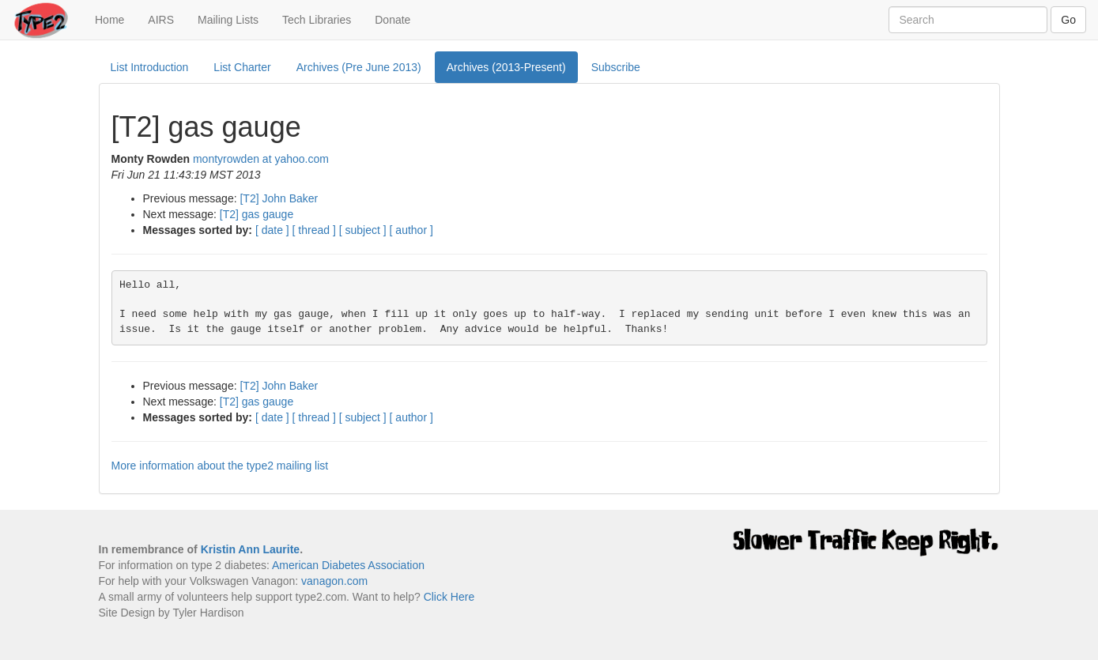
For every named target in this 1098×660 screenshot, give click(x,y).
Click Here (449, 596)
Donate (392, 19)
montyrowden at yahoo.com (261, 159)
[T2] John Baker (279, 198)
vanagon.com (334, 581)
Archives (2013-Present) (506, 67)
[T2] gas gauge (256, 214)
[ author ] (411, 230)
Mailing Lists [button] (228, 19)
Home (115, 18)
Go (1068, 19)
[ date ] (272, 230)
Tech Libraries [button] (316, 19)
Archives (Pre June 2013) (358, 67)
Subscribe (615, 67)
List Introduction (150, 67)
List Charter (241, 67)
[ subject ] (363, 230)
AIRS (161, 19)
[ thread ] (314, 230)
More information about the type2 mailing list (220, 465)
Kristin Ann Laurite (250, 549)
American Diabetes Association (348, 565)
